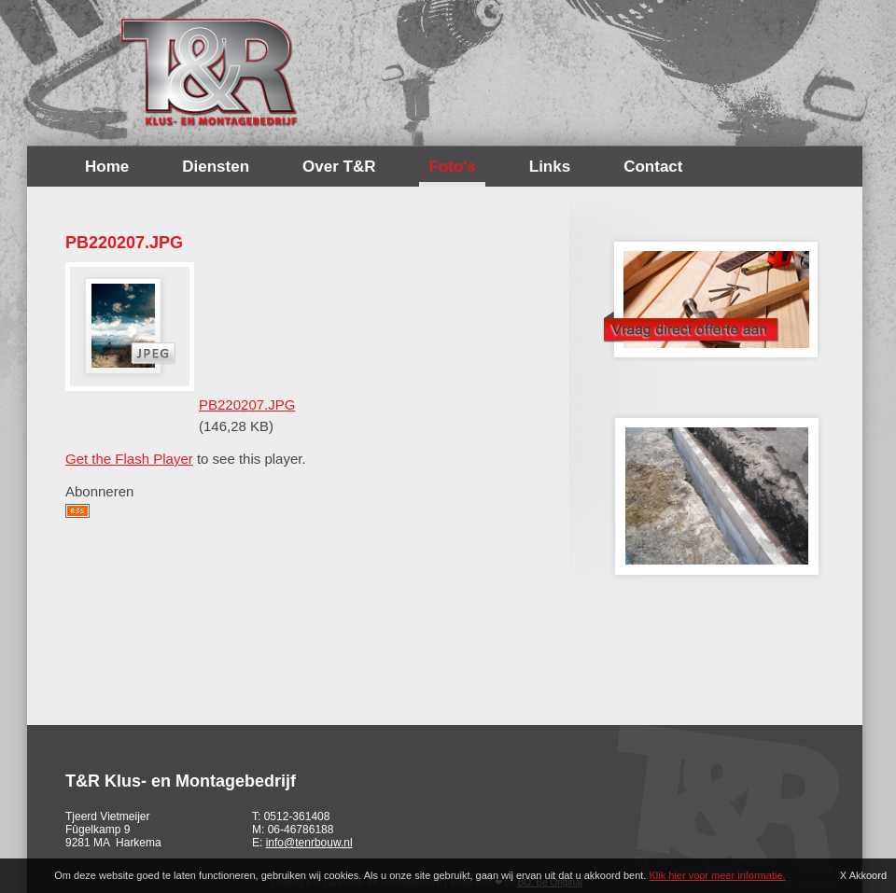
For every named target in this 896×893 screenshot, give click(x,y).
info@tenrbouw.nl (309, 842)
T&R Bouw (210, 73)
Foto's (451, 166)
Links (549, 166)
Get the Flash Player (129, 459)
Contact (652, 166)
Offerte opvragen (711, 294)
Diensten (215, 166)
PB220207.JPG (247, 404)
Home (107, 166)
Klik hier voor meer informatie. (717, 875)
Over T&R (338, 166)
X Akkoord (863, 875)
